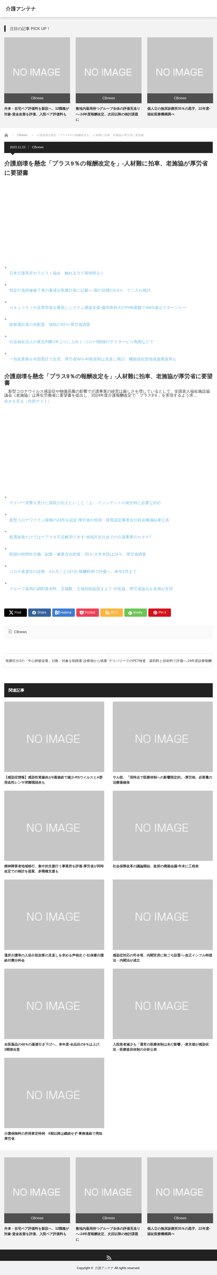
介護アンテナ (21, 8)
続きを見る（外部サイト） (28, 401)
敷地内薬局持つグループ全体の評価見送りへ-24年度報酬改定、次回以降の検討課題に (108, 114)
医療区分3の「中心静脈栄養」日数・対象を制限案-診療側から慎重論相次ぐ (56, 663)
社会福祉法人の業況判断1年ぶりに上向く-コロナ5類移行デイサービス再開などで (81, 341)
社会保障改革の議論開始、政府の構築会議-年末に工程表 (156, 866)
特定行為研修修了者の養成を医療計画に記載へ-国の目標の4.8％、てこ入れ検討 (80, 290)
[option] (37, 77)
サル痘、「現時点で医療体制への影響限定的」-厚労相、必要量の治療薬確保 (162, 779)
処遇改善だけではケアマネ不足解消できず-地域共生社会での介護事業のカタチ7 (80, 537)
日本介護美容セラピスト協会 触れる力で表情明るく (56, 273)
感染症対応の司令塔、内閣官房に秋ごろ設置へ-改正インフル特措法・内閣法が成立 (162, 957)
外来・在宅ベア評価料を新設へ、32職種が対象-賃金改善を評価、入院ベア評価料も (36, 1231)
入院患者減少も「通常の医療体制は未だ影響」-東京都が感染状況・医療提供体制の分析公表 (161, 1047)
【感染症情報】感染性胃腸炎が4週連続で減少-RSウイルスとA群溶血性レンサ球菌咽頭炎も (53, 779)
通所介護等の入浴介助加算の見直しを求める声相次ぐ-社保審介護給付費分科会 (54, 957)
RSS (108, 1257)
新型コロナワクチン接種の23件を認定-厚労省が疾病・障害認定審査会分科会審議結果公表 (89, 520)
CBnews (37, 98)
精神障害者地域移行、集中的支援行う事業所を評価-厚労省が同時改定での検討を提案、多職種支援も (54, 869)
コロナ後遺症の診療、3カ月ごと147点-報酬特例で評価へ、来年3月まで (72, 571)
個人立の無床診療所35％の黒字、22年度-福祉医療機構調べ (178, 1231)
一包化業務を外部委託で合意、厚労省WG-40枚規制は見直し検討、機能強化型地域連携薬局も (92, 359)
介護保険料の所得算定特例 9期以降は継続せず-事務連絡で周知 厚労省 (54, 1136)
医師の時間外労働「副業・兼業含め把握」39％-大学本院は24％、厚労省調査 (77, 554)
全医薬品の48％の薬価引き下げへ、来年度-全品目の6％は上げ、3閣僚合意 (53, 1047)
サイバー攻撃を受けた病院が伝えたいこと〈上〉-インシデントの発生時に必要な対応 (85, 502)
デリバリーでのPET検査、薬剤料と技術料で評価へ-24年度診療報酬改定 (160, 663)
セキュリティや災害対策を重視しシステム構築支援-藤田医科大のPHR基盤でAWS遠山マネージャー (97, 307)
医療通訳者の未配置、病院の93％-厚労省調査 (49, 324)
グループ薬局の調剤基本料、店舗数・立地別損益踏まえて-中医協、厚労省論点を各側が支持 (91, 588)
